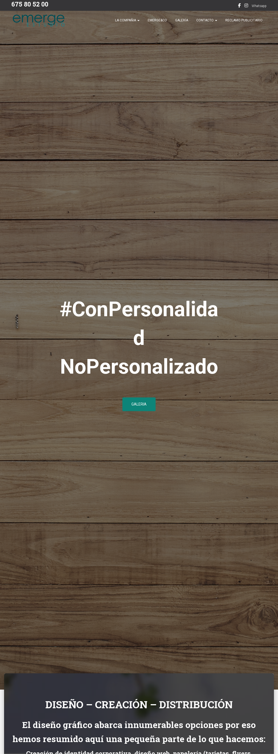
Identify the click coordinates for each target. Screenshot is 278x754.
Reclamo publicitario (244, 24)
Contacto (206, 24)
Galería (181, 24)
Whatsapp (259, 6)
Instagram (246, 6)
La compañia (127, 24)
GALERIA (139, 406)
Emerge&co (157, 24)
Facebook (239, 6)
